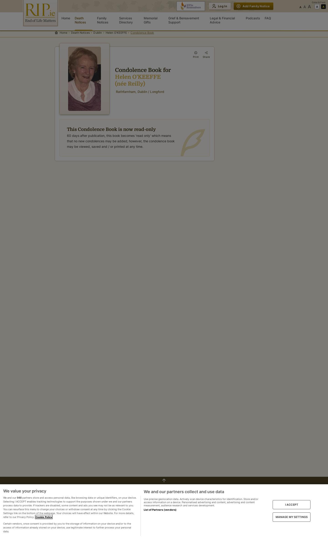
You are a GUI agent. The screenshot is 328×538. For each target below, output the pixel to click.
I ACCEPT (291, 504)
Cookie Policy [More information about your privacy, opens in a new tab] (44, 517)
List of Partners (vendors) (160, 509)
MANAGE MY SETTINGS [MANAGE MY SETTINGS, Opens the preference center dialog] (292, 517)
